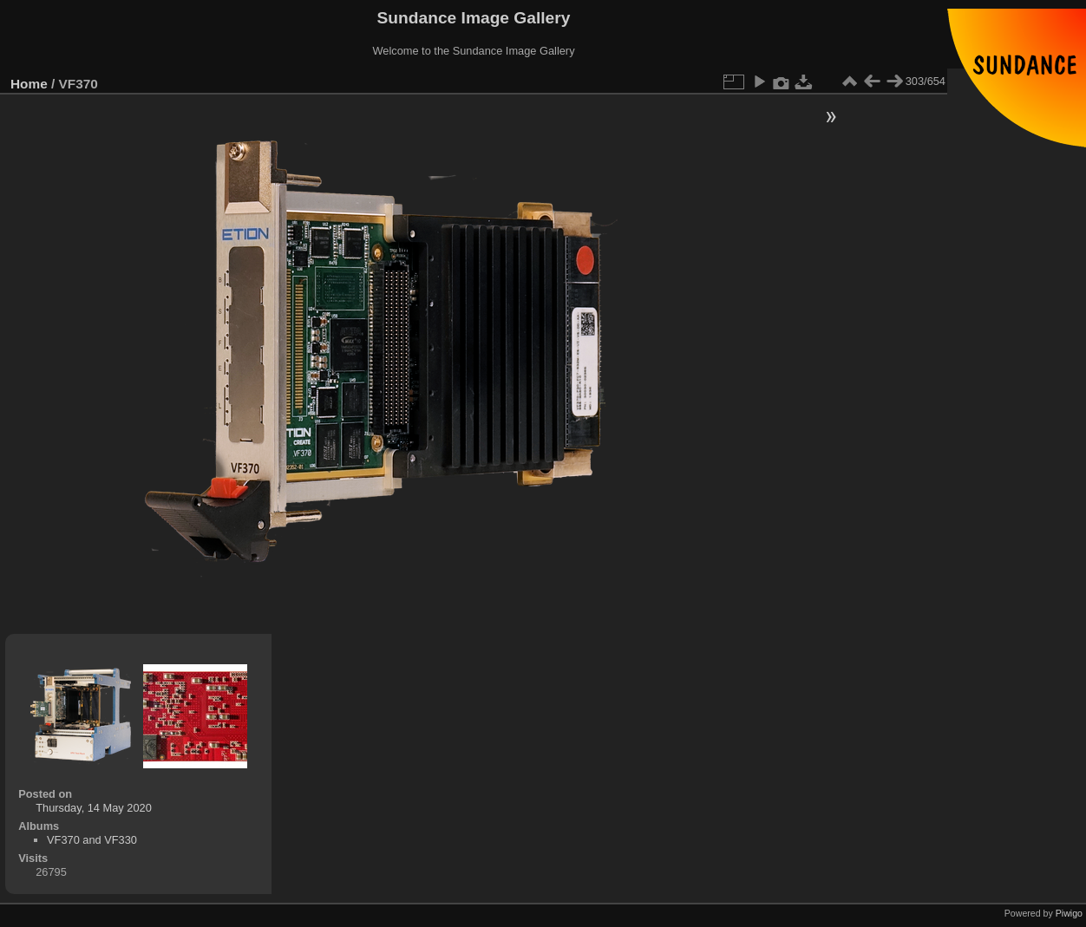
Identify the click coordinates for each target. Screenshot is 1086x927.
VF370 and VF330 (92, 839)
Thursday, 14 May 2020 (94, 807)
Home (29, 83)
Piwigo (1069, 913)
